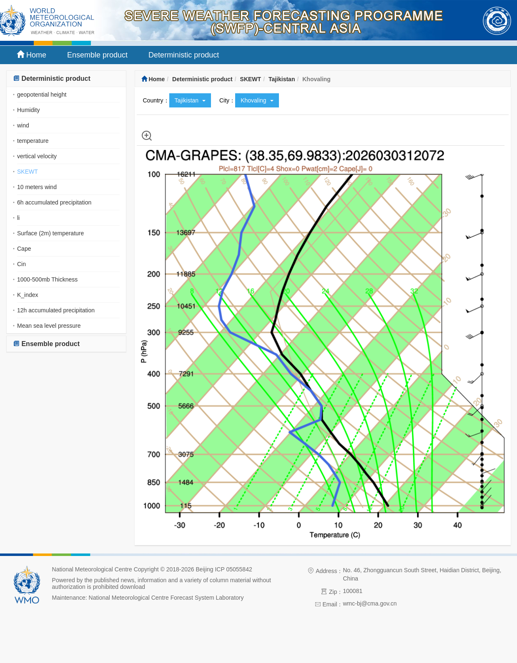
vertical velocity (37, 156)
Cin (21, 264)
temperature (32, 140)
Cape (24, 248)
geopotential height (41, 94)
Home (31, 54)
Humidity (28, 110)
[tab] (66, 79)
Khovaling (257, 100)
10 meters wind (37, 187)
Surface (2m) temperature (50, 233)
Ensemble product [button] (46, 343)
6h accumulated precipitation (54, 202)
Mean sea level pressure (49, 325)
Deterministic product (183, 55)
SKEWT (27, 171)
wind (23, 125)
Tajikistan (282, 79)
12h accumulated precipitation (56, 310)
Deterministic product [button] (51, 78)
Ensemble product (97, 55)
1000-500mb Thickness (47, 279)
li (18, 217)
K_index (27, 295)
